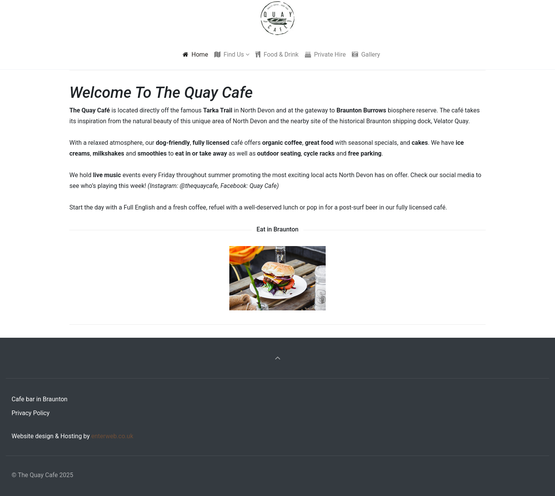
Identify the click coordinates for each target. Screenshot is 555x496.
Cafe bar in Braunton (39, 399)
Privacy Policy (31, 413)
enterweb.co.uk (112, 436)
